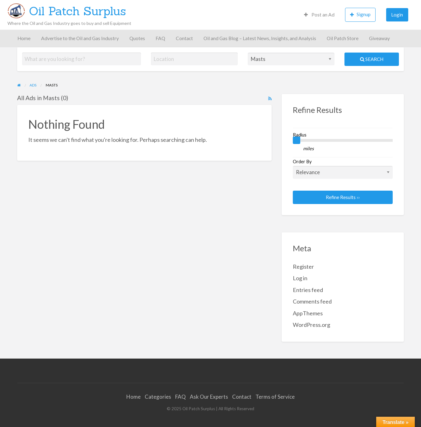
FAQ (160, 38)
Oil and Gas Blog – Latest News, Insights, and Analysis (259, 38)
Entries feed (308, 289)
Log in (300, 278)
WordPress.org (311, 324)
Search (371, 59)
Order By (343, 169)
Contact (184, 38)
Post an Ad (319, 14)
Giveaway (379, 38)
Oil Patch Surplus (77, 10)
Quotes (137, 38)
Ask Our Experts (209, 396)
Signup (360, 14)
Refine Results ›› (343, 197)
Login (397, 14)
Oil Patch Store (342, 38)
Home (23, 38)
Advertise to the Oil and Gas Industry (80, 38)
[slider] (296, 140)
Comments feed (312, 301)
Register (303, 266)
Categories (158, 396)
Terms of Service (275, 396)
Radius (299, 134)
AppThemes (308, 313)
